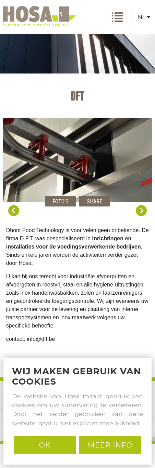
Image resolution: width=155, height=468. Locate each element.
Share (94, 201)
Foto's (60, 201)
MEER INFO (110, 445)
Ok (44, 445)
